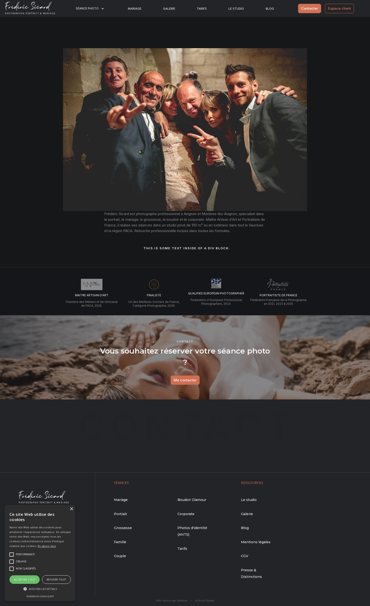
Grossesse (123, 528)
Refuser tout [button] (56, 579)
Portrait (120, 514)
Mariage (134, 8)
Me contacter (185, 384)
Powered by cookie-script (40, 596)
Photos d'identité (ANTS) (192, 531)
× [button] (71, 509)
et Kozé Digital (204, 600)
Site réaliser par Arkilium (171, 600)
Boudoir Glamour (191, 500)
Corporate (185, 514)
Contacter (309, 8)
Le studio (236, 8)
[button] (93, 8)
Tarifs (202, 8)
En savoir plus (47, 546)
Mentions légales (255, 542)
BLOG (270, 8)
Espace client (339, 8)
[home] (34, 8)
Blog (245, 528)
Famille (120, 542)
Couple (120, 556)
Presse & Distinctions (251, 573)
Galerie (169, 8)
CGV (244, 556)
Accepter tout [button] (25, 579)
